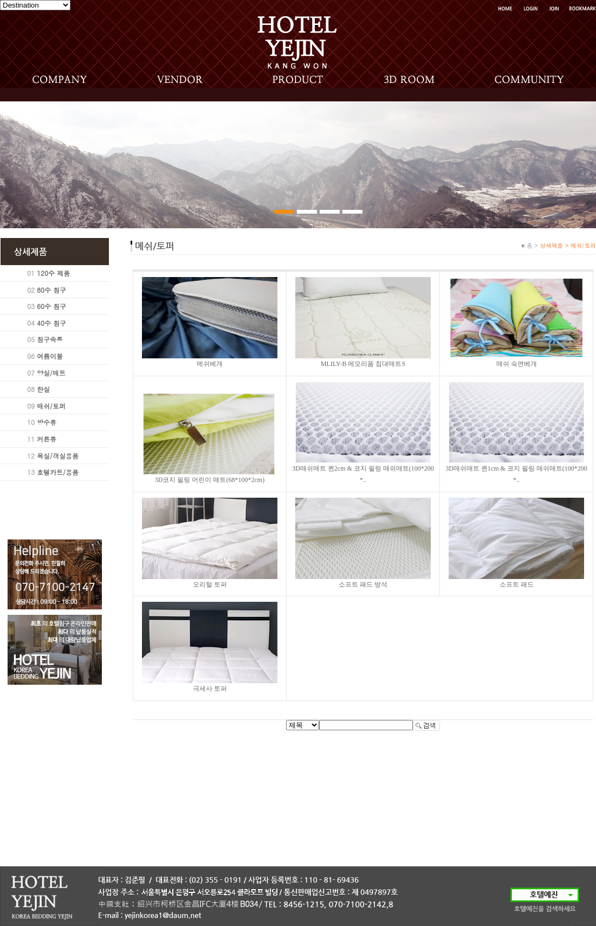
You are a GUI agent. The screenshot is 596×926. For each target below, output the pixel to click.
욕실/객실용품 (58, 455)
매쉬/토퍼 (51, 405)
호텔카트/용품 (58, 472)
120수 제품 (53, 273)
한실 (43, 389)
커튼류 (46, 438)
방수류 (46, 422)
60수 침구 (51, 306)
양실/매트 (51, 372)
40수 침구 (51, 322)
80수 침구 (51, 289)
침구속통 (50, 339)
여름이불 (50, 356)
